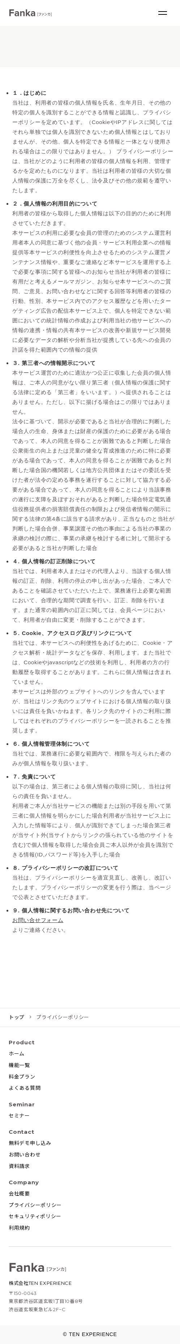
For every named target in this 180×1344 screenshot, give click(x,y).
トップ (17, 1017)
